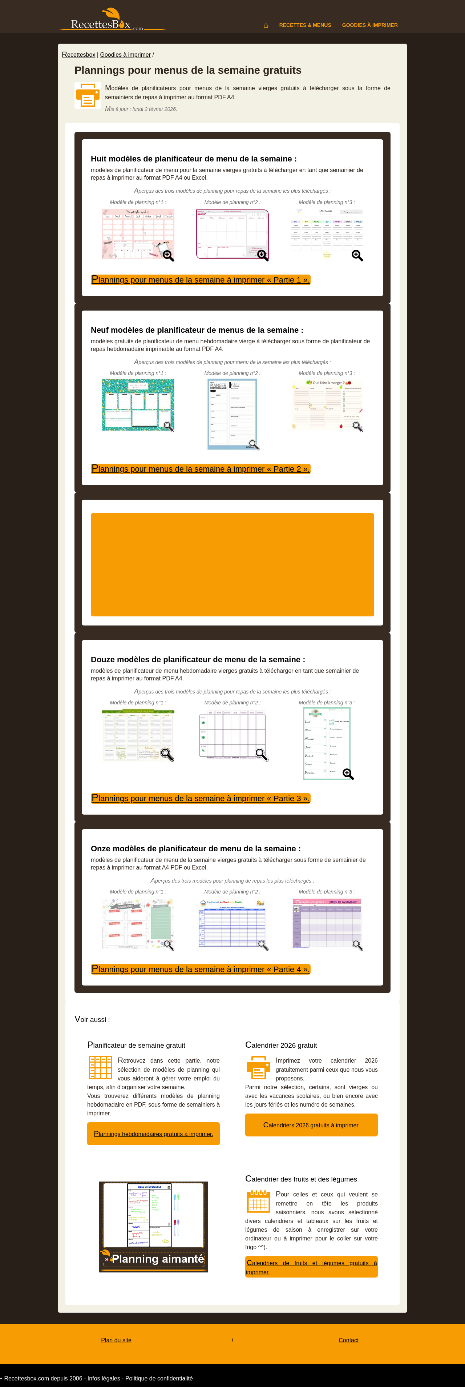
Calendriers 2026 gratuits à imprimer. (311, 1125)
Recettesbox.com (26, 1378)
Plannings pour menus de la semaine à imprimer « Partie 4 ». (201, 969)
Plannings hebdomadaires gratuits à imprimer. (153, 1134)
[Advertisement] (232, 565)
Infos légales (104, 1378)
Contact (349, 1340)
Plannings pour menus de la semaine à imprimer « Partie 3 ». (201, 798)
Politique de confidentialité (159, 1378)
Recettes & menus (305, 25)
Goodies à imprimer (370, 25)
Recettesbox (78, 55)
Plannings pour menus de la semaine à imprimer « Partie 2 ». (201, 469)
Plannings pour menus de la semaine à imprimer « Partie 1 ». (201, 280)
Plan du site (116, 1340)
